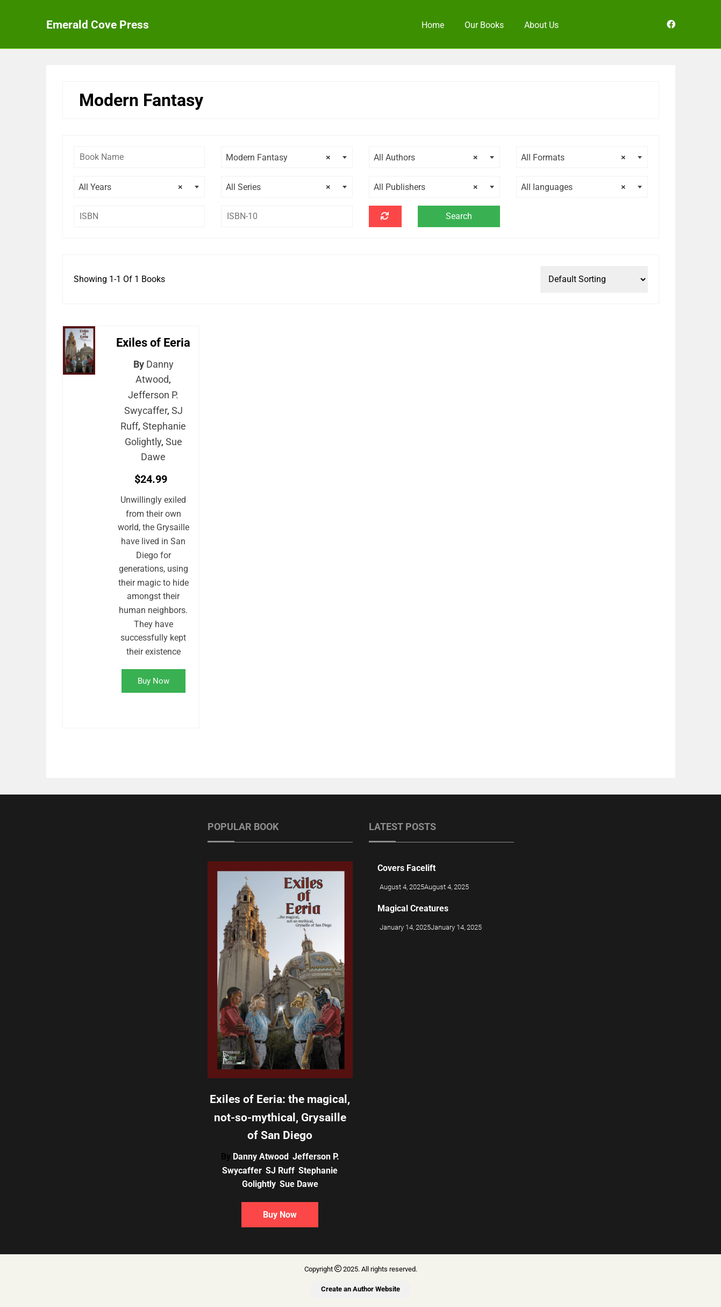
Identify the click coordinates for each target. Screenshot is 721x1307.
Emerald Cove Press (97, 24)
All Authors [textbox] (426, 157)
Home (433, 25)
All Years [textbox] (130, 187)
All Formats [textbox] (573, 157)
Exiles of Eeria (153, 342)
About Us (541, 25)
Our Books (484, 25)
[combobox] (287, 157)
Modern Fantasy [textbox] (278, 157)
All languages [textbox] (573, 187)
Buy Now (153, 681)
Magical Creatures (412, 908)
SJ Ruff (280, 1170)
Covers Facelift (406, 868)
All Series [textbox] (278, 187)
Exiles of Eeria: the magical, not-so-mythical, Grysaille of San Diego (280, 1117)
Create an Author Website (360, 1289)
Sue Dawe (299, 1184)
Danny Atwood (261, 1156)
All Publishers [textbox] (426, 187)
